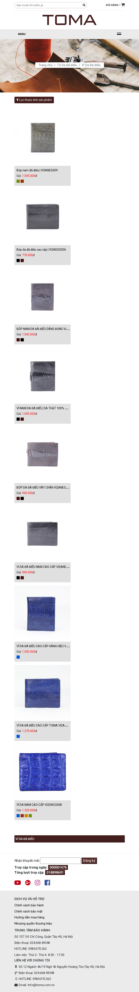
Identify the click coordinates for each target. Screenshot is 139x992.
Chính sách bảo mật (28, 911)
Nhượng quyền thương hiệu (33, 923)
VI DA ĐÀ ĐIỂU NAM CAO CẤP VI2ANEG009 (45, 567)
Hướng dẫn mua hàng (29, 917)
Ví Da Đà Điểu (91, 65)
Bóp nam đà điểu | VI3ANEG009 (37, 170)
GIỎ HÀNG (115, 5)
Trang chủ (45, 65)
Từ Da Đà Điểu (67, 65)
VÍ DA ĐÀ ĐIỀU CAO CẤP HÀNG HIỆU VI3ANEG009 (49, 646)
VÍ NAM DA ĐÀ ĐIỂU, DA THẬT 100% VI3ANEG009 (49, 408)
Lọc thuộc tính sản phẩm (34, 100)
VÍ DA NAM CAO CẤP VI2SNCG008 (39, 804)
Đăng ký (89, 861)
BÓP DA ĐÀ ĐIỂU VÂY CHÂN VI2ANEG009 (44, 487)
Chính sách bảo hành (29, 905)
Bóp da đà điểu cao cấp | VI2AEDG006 (41, 249)
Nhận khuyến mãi (26, 861)
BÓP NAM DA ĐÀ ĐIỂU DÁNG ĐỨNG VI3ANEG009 (48, 329)
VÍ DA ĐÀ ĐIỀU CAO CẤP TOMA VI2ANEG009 (46, 725)
